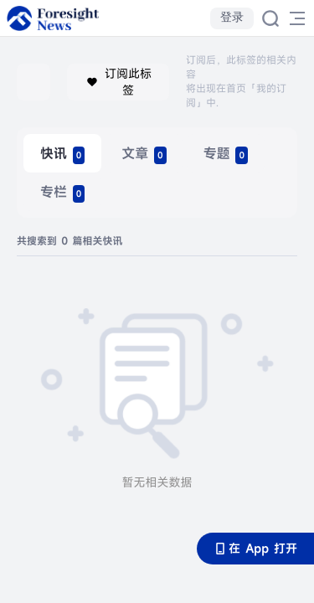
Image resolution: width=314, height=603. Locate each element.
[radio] (62, 153)
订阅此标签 (118, 81)
